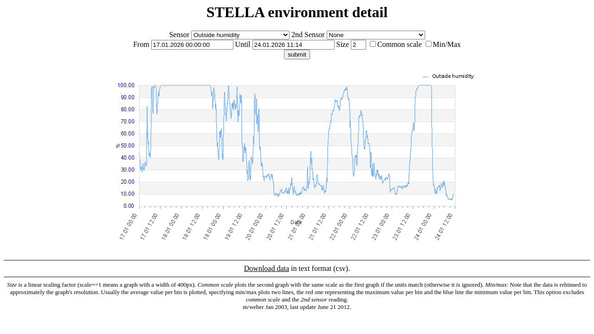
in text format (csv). (297, 287)
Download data (266, 268)
